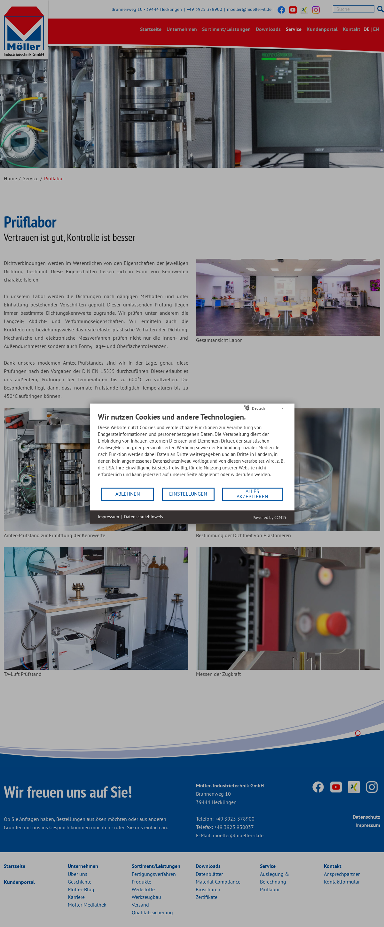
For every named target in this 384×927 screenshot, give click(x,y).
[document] (192, 449)
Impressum (108, 517)
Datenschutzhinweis (143, 517)
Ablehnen (127, 494)
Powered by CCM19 (269, 517)
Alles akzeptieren (252, 493)
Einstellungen (188, 494)
